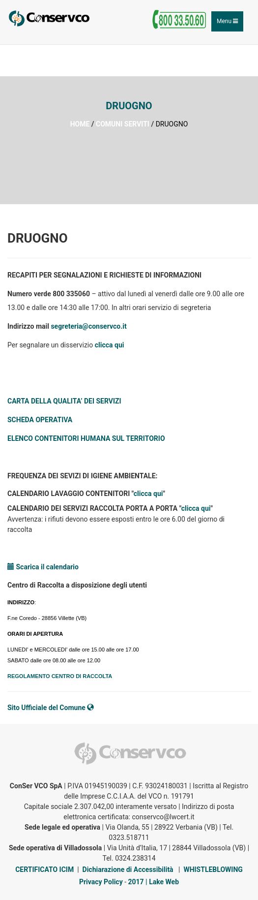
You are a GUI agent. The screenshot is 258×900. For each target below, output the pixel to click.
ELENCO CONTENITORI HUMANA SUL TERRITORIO (86, 438)
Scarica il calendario (43, 567)
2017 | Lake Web (153, 882)
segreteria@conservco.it (88, 326)
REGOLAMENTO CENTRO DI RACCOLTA (59, 676)
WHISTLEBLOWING (212, 869)
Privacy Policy (101, 882)
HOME (80, 124)
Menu (229, 23)
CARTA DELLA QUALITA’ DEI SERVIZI (64, 401)
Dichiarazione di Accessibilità (128, 869)
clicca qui (109, 345)
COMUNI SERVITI (122, 124)
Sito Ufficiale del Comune (50, 708)
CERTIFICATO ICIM (44, 869)
